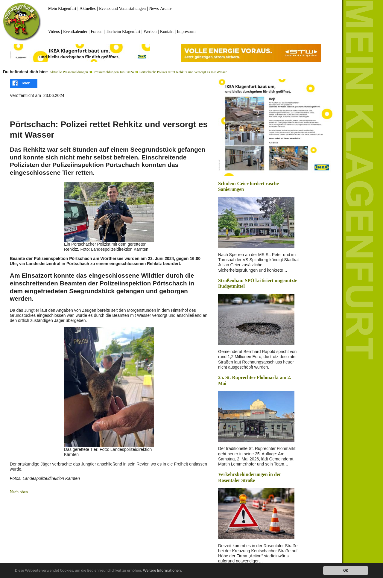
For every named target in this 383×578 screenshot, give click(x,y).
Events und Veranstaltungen (122, 8)
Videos (54, 31)
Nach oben (19, 492)
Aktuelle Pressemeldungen (69, 72)
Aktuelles (88, 8)
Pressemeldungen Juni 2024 (114, 72)
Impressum (186, 31)
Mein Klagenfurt (62, 8)
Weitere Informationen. (162, 570)
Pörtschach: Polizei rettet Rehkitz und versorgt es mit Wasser (183, 72)
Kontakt (167, 31)
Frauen (96, 31)
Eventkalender (75, 31)
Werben (150, 31)
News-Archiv (160, 8)
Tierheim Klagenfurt (123, 31)
